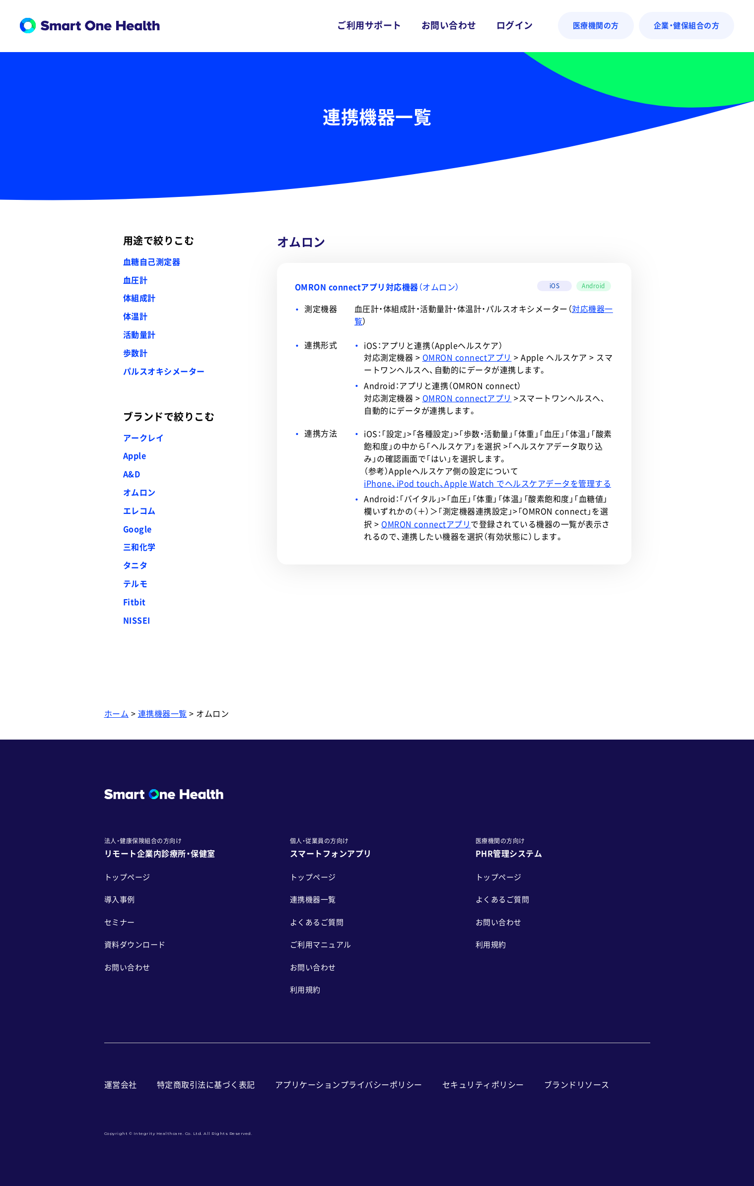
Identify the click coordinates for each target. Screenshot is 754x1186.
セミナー (119, 922)
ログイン (514, 25)
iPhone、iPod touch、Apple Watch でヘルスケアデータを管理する (487, 484)
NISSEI (136, 620)
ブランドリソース (577, 1085)
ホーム (116, 714)
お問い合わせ (449, 25)
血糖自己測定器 (152, 262)
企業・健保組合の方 (687, 25)
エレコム (139, 511)
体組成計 (139, 298)
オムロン (139, 493)
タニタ (135, 565)
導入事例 (119, 899)
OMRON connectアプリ (467, 358)
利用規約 (305, 990)
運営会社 (120, 1085)
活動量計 (139, 335)
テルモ (135, 584)
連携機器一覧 (162, 714)
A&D (131, 474)
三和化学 (139, 547)
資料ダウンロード (135, 944)
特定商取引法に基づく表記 (206, 1085)
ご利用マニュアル (320, 944)
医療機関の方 (596, 25)
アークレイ (143, 438)
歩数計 (135, 353)
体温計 (135, 316)
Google (137, 529)
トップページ (127, 877)
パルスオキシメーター (164, 371)
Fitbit (134, 602)
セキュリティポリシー (483, 1085)
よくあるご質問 (317, 922)
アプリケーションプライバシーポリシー (348, 1085)
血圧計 (135, 280)
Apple (134, 456)
